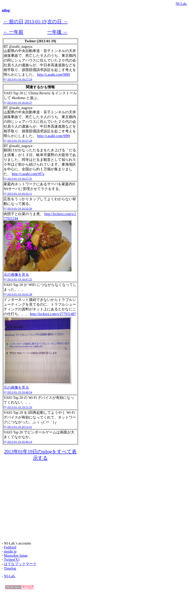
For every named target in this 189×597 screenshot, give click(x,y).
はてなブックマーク (20, 564)
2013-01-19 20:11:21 (19, 426)
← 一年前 (13, 31)
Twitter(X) (11, 559)
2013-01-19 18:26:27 (19, 102)
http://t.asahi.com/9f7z (28, 174)
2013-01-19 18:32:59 (19, 208)
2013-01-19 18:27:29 (19, 79)
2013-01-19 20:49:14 (19, 441)
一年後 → (57, 31)
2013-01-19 (35, 21)
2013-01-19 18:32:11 (19, 193)
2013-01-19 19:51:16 (19, 407)
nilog (6, 10)
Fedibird (10, 547)
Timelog (10, 568)
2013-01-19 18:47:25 (19, 279)
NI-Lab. (181, 4)
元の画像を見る (16, 274)
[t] (5, 79)
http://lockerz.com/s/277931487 (53, 314)
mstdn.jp (10, 551)
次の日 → (57, 21)
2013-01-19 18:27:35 (19, 178)
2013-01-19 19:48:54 (19, 392)
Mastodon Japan (15, 555)
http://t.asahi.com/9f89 (53, 74)
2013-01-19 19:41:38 (19, 294)
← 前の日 (13, 21)
